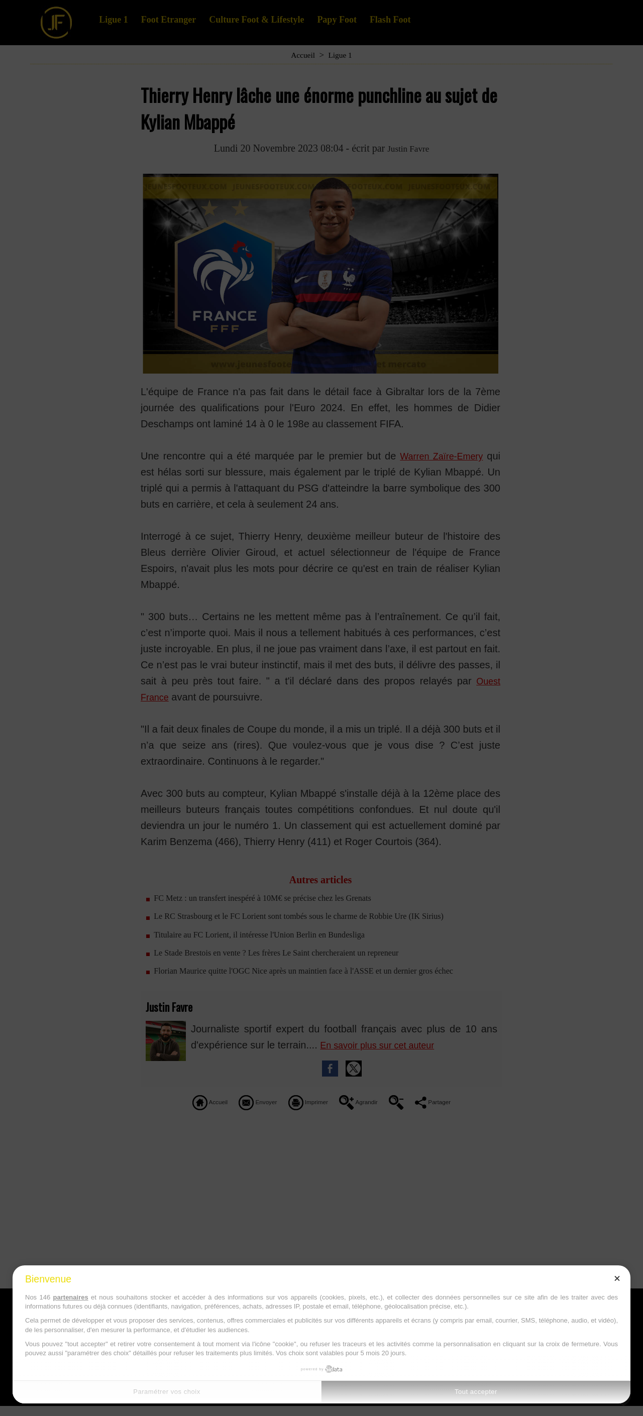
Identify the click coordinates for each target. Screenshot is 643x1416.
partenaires (70, 1297)
